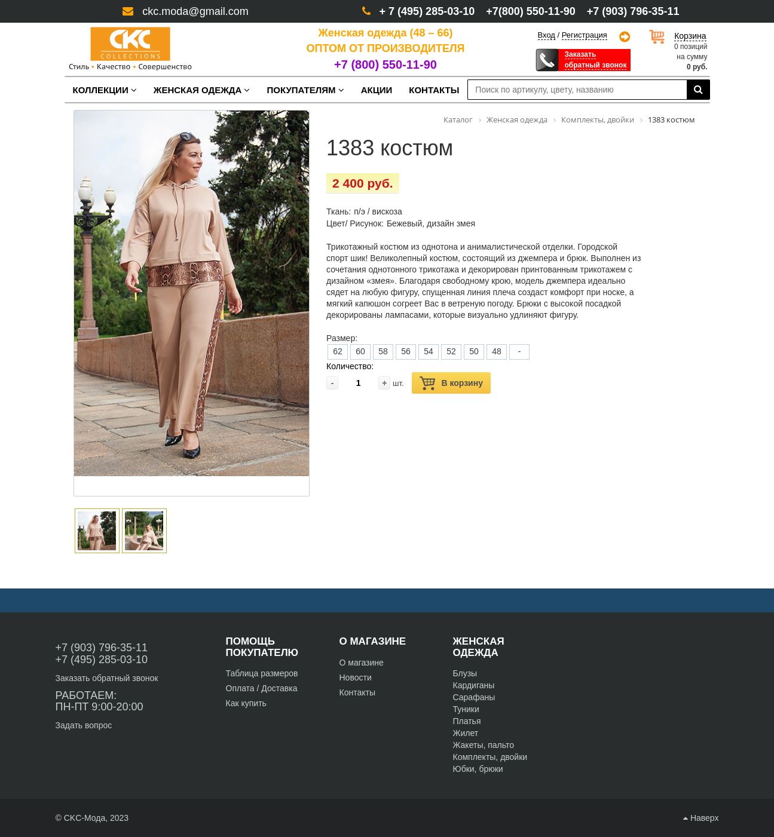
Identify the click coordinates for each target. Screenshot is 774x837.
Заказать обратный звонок (107, 678)
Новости (355, 677)
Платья (467, 721)
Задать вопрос (84, 725)
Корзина (690, 36)
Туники (466, 709)
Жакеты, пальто (484, 745)
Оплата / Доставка (262, 688)
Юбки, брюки (478, 769)
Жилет (466, 733)
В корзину (451, 383)
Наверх (700, 818)
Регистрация (584, 35)
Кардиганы (474, 685)
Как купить (246, 703)
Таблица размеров (262, 673)
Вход (546, 34)
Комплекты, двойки (490, 757)
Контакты (357, 692)
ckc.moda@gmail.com (195, 11)
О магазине (361, 662)
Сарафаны (474, 697)
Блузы (465, 673)
